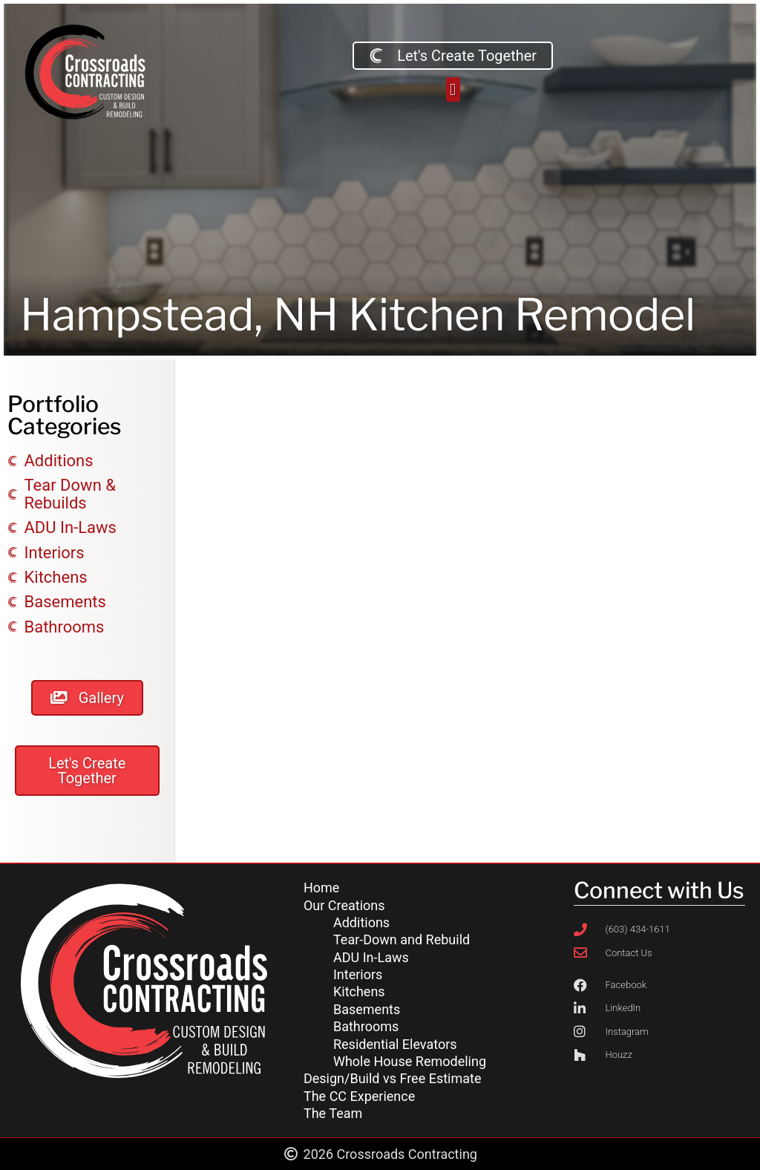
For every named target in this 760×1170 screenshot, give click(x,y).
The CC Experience (359, 1096)
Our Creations (344, 905)
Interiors (357, 974)
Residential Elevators (395, 1044)
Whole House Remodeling (409, 1061)
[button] (453, 89)
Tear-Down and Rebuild (401, 939)
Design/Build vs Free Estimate (392, 1078)
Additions (361, 922)
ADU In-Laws (371, 957)
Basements (366, 1009)
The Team (333, 1113)
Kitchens (359, 991)
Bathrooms (366, 1026)
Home (321, 887)
